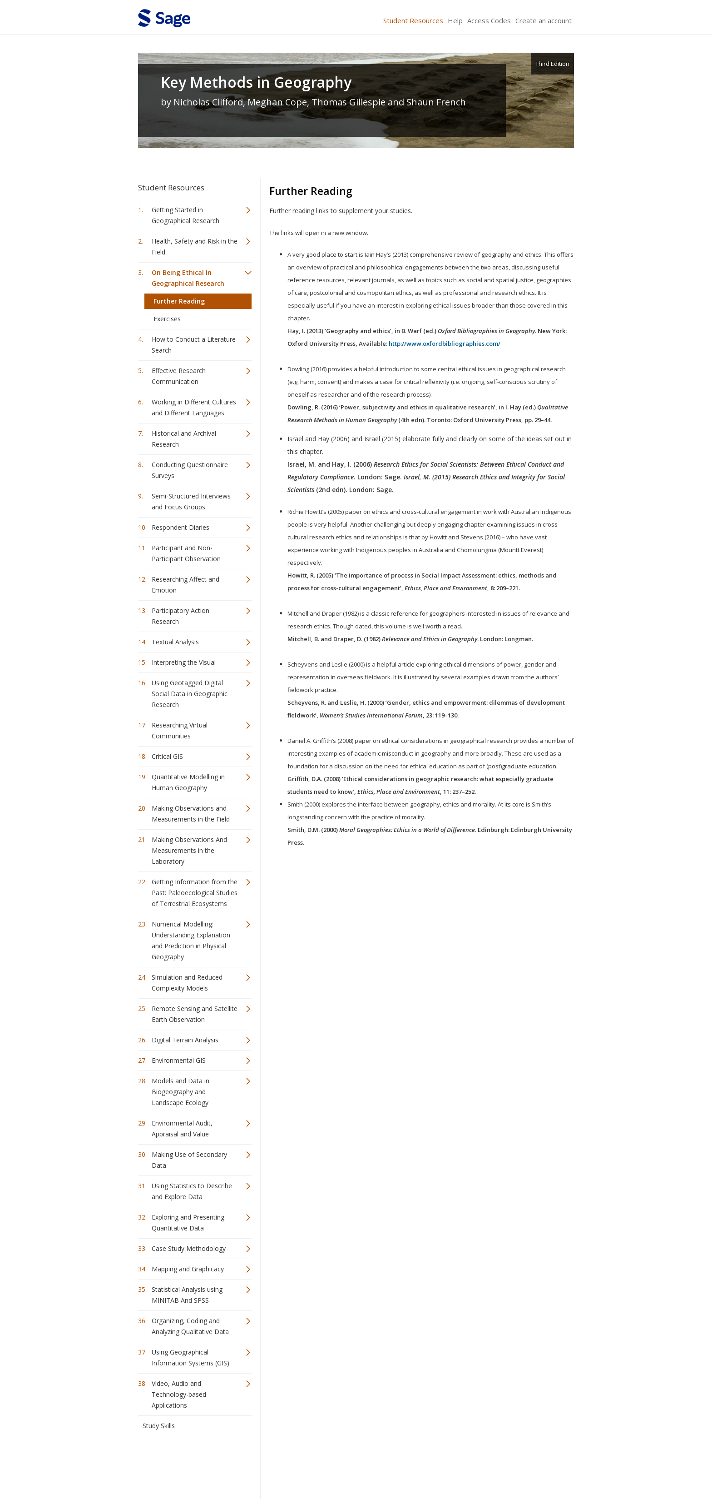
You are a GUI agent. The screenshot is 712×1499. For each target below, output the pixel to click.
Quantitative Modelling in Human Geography (188, 782)
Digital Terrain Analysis (185, 1040)
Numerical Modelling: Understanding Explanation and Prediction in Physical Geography (191, 940)
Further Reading (179, 301)
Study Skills (159, 1425)
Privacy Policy (514, 1465)
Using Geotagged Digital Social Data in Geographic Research (189, 693)
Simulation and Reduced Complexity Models (187, 982)
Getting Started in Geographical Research (185, 215)
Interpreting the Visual (184, 662)
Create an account (543, 20)
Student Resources (413, 20)
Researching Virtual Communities (180, 730)
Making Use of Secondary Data (189, 1160)
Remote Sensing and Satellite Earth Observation (194, 1014)
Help (455, 20)
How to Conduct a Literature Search (194, 344)
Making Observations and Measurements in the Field (191, 813)
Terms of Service (408, 1465)
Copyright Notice (463, 1465)
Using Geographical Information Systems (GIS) (190, 1357)
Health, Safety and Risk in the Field (194, 246)
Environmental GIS (179, 1060)
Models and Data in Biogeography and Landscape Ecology (180, 1091)
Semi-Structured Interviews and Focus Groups (191, 501)
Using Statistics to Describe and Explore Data (192, 1191)
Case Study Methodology (189, 1248)
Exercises (167, 318)
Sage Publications (190, 1465)
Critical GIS (167, 756)
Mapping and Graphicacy (188, 1269)
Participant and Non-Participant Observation (186, 553)
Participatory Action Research (180, 616)
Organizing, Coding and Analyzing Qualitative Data (190, 1326)
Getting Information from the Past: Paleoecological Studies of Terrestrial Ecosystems (194, 892)
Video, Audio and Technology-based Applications (179, 1394)
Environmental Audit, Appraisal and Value (182, 1128)
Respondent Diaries (180, 527)
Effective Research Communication (179, 376)
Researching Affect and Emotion (185, 584)
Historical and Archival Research (184, 438)
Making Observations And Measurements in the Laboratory (189, 850)
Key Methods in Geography (256, 82)
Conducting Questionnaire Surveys (190, 470)
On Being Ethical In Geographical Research (188, 278)
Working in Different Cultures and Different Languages (194, 407)
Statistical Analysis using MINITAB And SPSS (187, 1295)
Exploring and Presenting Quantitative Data (188, 1222)
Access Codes (489, 20)
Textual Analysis (175, 641)
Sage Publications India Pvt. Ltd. (269, 1465)
